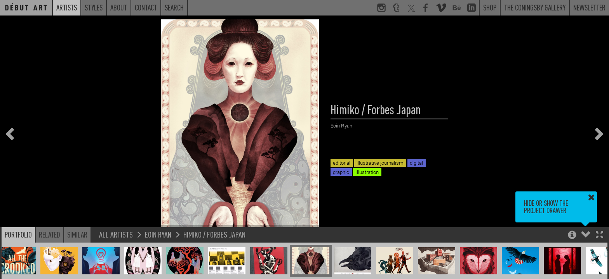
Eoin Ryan (158, 234)
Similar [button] (77, 234)
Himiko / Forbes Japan (214, 234)
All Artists (116, 234)
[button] (599, 235)
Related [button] (49, 234)
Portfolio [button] (18, 234)
